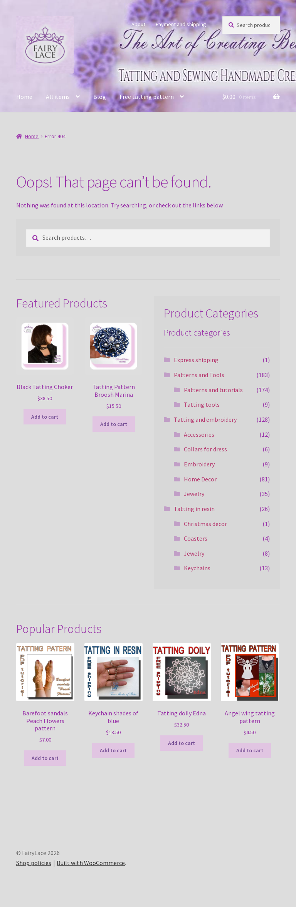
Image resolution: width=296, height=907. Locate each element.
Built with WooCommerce (91, 863)
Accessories (199, 434)
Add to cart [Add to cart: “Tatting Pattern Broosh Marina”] (113, 424)
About (138, 24)
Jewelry (194, 494)
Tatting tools (202, 404)
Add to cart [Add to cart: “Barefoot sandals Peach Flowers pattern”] (45, 758)
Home (24, 96)
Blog (99, 96)
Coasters (195, 538)
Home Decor (200, 479)
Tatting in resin (194, 509)
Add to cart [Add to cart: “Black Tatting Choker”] (44, 416)
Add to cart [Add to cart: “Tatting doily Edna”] (181, 743)
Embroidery (199, 464)
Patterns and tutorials (213, 390)
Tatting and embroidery (205, 419)
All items (58, 96)
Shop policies (33, 863)
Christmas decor (205, 524)
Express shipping (196, 360)
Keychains (197, 568)
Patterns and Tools (199, 375)
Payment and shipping (181, 24)
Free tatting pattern (146, 96)
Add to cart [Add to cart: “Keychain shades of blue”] (113, 750)
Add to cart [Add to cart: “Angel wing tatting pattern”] (249, 750)
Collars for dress (205, 449)
